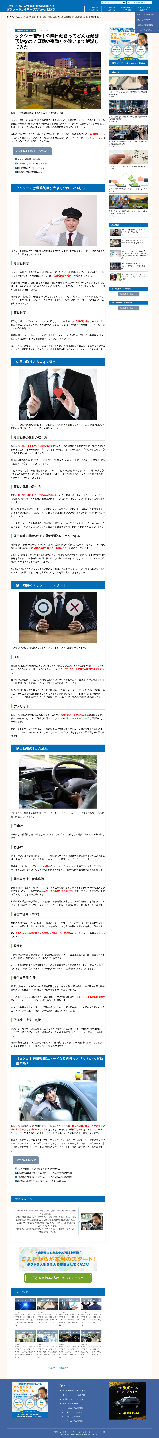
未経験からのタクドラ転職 (127, 8)
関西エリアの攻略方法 (75, 1417)
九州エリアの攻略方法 (75, 1421)
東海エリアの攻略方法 (75, 1412)
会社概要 (102, 1432)
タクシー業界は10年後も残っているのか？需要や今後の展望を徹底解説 (127, 266)
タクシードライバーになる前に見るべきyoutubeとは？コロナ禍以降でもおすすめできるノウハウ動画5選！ (128, 254)
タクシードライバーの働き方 (110, 8)
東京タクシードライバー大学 (64, 1432)
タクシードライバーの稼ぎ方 (93, 8)
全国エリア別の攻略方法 (144, 8)
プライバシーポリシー (86, 1432)
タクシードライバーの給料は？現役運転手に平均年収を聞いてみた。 (127, 243)
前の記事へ (52, 1368)
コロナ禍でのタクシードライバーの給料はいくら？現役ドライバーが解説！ (127, 276)
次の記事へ (64, 1368)
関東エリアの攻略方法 (75, 1408)
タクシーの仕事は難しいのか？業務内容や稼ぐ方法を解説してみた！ (127, 232)
